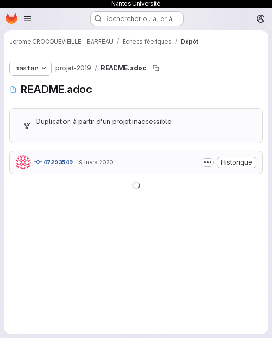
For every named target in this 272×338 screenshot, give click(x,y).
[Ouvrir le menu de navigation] (27, 18)
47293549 (53, 162)
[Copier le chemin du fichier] (155, 68)
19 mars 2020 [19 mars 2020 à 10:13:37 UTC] (95, 162)
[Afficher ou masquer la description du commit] (208, 162)
